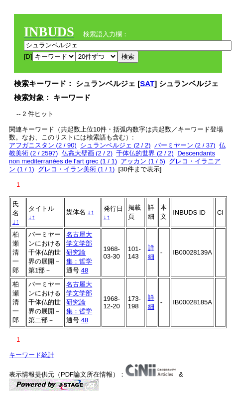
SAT (147, 83)
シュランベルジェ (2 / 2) (115, 145)
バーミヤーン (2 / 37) (185, 145)
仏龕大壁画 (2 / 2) (87, 153)
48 (84, 270)
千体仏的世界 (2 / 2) (145, 153)
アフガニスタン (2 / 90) (43, 145)
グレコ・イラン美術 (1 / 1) (76, 169)
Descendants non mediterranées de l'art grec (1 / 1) (112, 157)
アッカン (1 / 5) (142, 161)
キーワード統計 (31, 355)
